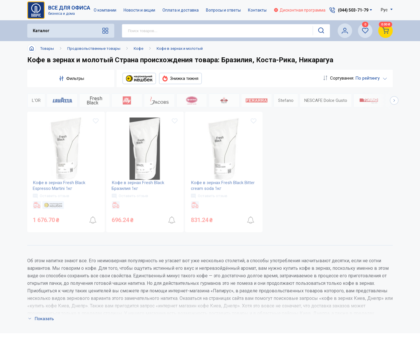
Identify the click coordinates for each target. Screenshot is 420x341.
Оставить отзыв (51, 196)
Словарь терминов (256, 306)
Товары (47, 48)
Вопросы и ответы (223, 10)
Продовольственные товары (93, 48)
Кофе (138, 48)
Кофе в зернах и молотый (180, 48)
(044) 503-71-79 (353, 259)
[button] (394, 100)
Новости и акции (139, 10)
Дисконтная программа (299, 10)
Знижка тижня (180, 78)
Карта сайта (191, 306)
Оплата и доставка (180, 10)
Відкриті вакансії (197, 318)
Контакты (257, 10)
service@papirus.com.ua (350, 271)
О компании (105, 10)
